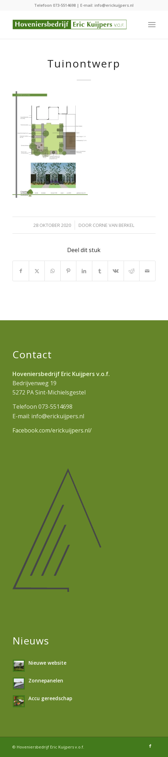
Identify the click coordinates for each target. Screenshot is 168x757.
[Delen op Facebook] (20, 271)
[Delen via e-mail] (147, 271)
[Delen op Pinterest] (68, 271)
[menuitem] (152, 24)
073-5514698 (64, 5)
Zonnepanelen (45, 680)
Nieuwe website (47, 662)
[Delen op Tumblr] (100, 271)
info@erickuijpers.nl (114, 5)
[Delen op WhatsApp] (52, 271)
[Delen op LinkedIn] (84, 271)
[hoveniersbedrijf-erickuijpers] (69, 24)
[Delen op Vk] (115, 271)
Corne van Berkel (113, 225)
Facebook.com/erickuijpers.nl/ (52, 430)
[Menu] (152, 24)
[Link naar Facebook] (150, 746)
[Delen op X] (36, 271)
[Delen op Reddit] (131, 271)
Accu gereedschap (50, 698)
